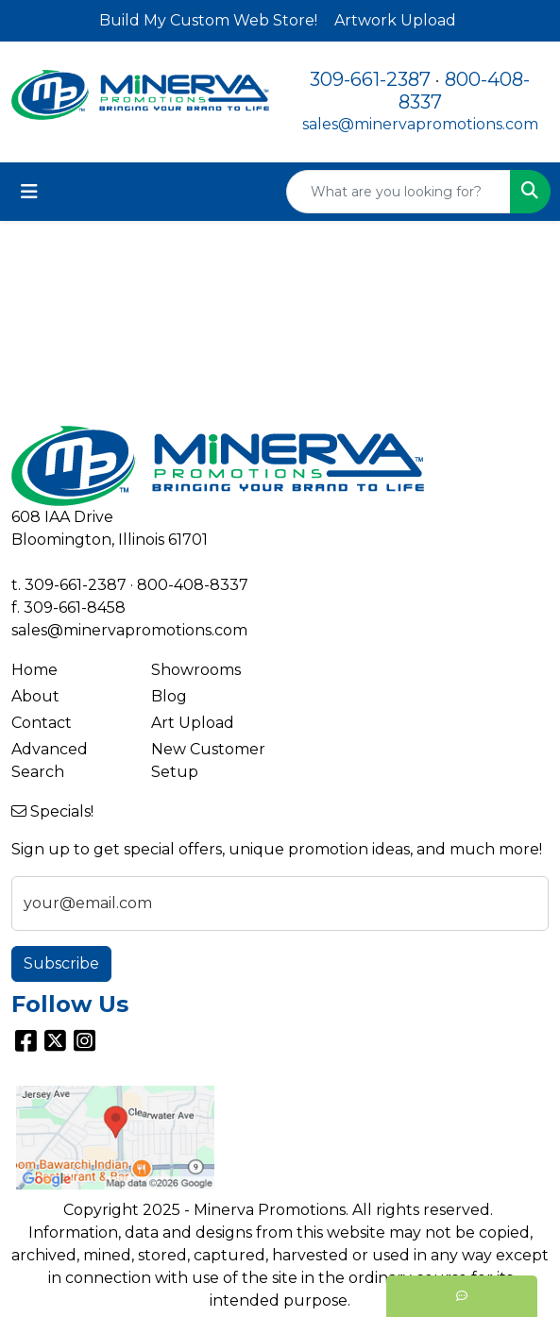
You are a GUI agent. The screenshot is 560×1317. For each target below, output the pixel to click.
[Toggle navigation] (29, 191)
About (35, 696)
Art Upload (192, 723)
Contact (41, 723)
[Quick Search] (398, 191)
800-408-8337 (192, 585)
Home (34, 670)
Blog (169, 696)
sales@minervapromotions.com (420, 124)
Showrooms (196, 670)
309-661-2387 (370, 79)
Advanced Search (49, 760)
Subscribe (61, 963)
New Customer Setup (208, 760)
